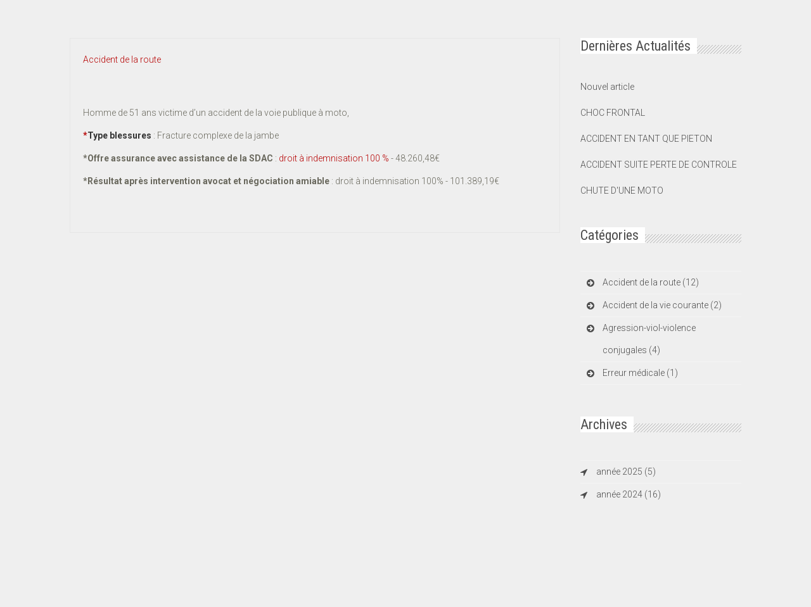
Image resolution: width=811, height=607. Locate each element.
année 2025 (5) (626, 471)
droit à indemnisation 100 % (335, 158)
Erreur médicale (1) (640, 373)
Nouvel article (607, 87)
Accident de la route (122, 59)
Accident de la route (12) (651, 282)
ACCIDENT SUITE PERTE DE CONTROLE (658, 165)
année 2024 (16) (628, 494)
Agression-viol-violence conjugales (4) (649, 339)
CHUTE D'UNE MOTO (621, 190)
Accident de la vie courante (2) (662, 305)
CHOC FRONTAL (612, 113)
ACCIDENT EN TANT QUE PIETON (646, 139)
